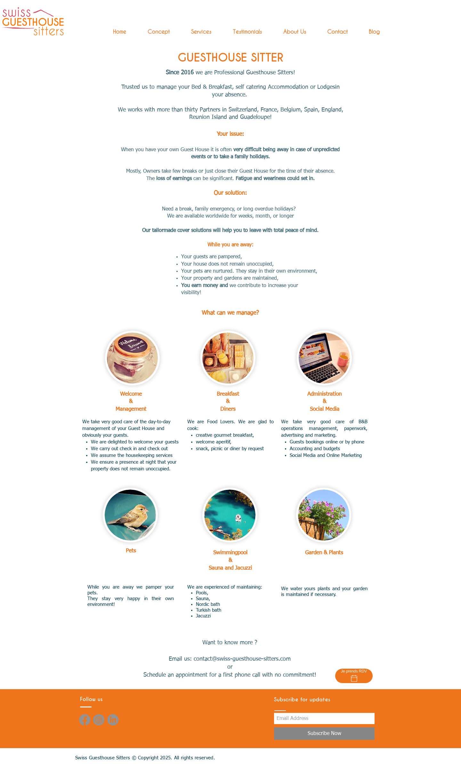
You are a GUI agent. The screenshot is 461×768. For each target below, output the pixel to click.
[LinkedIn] (112, 719)
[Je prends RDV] (354, 676)
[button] (195, 31)
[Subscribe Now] (324, 733)
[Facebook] (84, 719)
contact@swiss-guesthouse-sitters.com (242, 659)
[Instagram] (98, 719)
